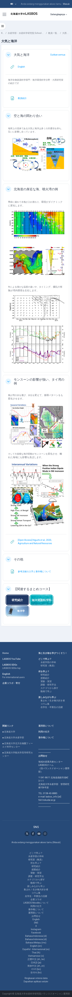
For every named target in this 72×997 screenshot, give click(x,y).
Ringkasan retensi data (36, 978)
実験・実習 (46, 681)
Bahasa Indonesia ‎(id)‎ (36, 936)
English (36, 919)
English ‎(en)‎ (36, 946)
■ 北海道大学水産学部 (13, 737)
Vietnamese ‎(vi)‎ (36, 956)
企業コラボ (36, 899)
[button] (13, 4)
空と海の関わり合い (28, 116)
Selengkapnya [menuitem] (57, 14)
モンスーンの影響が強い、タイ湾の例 (39, 381)
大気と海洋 (22, 55)
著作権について (46, 737)
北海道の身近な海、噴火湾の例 (36, 189)
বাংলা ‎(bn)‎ (36, 969)
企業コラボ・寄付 (11, 683)
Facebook (36, 932)
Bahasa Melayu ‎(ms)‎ (36, 942)
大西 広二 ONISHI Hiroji (66, 33)
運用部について (46, 726)
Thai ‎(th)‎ (36, 952)
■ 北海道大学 (8, 731)
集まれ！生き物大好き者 (53, 700)
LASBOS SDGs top (11, 668)
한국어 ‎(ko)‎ (36, 972)
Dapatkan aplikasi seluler (36, 981)
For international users (13, 677)
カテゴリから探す (49, 688)
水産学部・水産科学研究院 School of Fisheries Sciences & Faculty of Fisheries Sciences (26, 33)
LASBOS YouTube (11, 659)
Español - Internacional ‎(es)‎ (36, 949)
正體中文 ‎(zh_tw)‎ (36, 959)
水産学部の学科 (48, 662)
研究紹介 (45, 674)
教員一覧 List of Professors (53, 33)
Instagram (36, 929)
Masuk (66, 4)
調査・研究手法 (48, 684)
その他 (18, 559)
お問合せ (36, 916)
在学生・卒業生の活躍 (52, 707)
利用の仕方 (43, 731)
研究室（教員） (48, 665)
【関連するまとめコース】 (33, 589)
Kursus (2, 33)
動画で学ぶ (46, 691)
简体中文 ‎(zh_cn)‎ (36, 966)
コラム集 (45, 704)
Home (5, 653)
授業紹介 (45, 678)
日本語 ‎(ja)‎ (36, 962)
